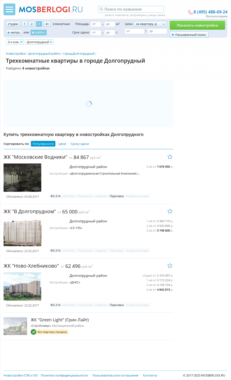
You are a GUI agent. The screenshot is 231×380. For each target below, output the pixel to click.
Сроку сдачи (80, 144)
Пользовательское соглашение (115, 375)
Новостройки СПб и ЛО (21, 375)
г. (117, 32)
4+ (47, 24)
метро (15, 32)
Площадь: (82, 24)
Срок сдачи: (81, 32)
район (40, 32)
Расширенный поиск (190, 35)
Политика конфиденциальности (64, 375)
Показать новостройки (197, 25)
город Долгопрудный (79, 53)
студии (13, 24)
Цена (128, 24)
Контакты (150, 375)
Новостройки (16, 53)
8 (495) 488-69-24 (210, 12)
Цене (62, 144)
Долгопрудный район (44, 53)
